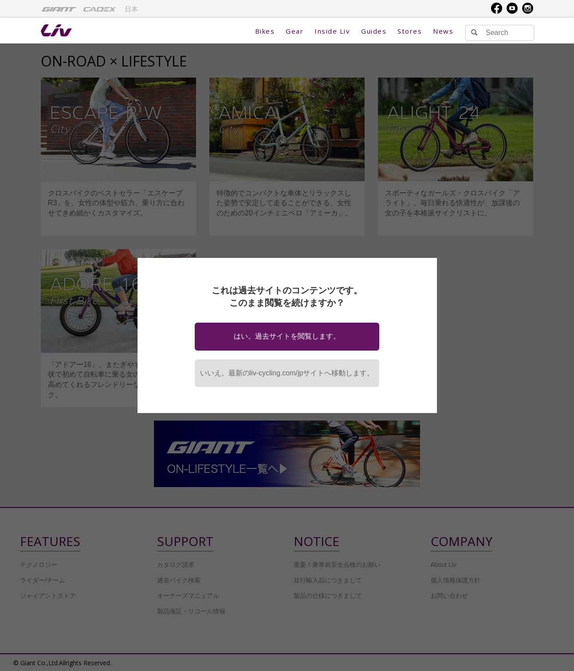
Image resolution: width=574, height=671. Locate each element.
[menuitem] (59, 9)
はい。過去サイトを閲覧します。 (287, 336)
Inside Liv (332, 31)
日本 (131, 9)
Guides (373, 31)
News (443, 31)
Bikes (265, 31)
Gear (294, 31)
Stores (409, 31)
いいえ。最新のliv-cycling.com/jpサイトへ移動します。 (287, 373)
